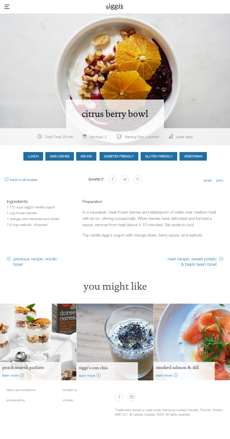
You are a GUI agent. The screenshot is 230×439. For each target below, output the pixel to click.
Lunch (33, 156)
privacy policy (16, 400)
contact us (70, 390)
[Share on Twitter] (125, 179)
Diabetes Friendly (119, 156)
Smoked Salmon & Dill (177, 367)
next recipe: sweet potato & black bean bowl (192, 261)
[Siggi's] (115, 6)
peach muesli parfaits (23, 367)
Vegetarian (193, 156)
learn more (10, 375)
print (219, 180)
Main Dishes (59, 156)
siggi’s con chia (93, 367)
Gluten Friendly (159, 156)
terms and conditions (21, 390)
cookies (68, 400)
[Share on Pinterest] (137, 179)
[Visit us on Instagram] (132, 397)
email (208, 180)
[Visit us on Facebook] (119, 397)
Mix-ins (86, 156)
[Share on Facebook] (112, 179)
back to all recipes (24, 179)
